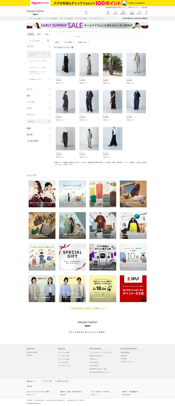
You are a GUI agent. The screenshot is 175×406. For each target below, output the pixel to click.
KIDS (47, 34)
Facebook (124, 356)
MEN (39, 34)
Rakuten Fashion (32, 352)
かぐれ (62, 31)
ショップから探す (64, 356)
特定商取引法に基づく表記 (98, 369)
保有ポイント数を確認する (130, 392)
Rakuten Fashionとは (96, 356)
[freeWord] (39, 40)
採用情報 (81, 400)
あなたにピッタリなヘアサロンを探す (38, 392)
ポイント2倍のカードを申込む (100, 392)
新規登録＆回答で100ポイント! (116, 7)
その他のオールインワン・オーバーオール (38, 73)
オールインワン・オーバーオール (37, 54)
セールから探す (63, 362)
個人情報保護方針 (39, 400)
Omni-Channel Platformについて (99, 372)
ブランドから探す (64, 352)
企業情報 (29, 400)
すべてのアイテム (64, 366)
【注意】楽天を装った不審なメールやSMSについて (87, 308)
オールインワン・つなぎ (38, 67)
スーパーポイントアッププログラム (101, 352)
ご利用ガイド (93, 359)
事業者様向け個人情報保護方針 (55, 400)
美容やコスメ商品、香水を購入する (71, 392)
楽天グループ (132, 7)
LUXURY (29, 355)
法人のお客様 (93, 366)
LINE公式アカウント (127, 361)
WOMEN (31, 34)
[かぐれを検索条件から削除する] (49, 121)
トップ (56, 31)
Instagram (124, 358)
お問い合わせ (93, 362)
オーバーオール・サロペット (38, 62)
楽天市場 (144, 7)
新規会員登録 (125, 352)
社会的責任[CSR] (72, 400)
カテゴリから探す (64, 359)
